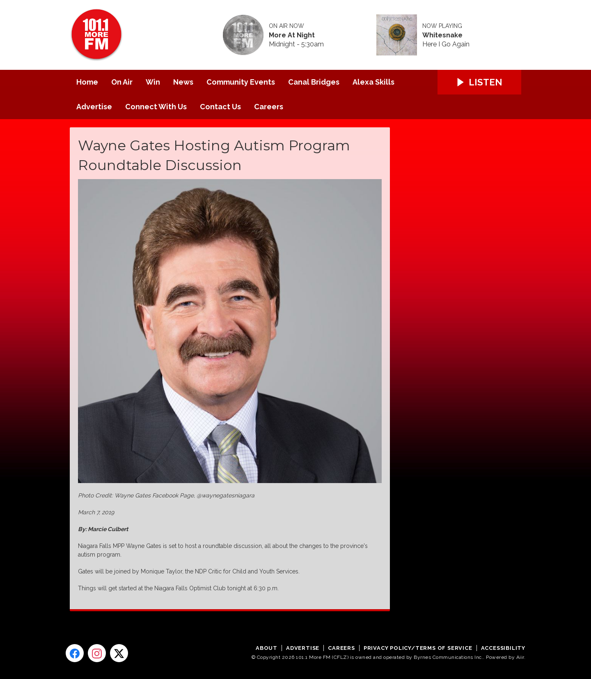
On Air (122, 82)
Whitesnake (442, 35)
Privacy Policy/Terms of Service (418, 648)
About (266, 648)
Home (87, 82)
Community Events (240, 82)
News (183, 82)
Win (153, 82)
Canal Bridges (313, 82)
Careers (268, 106)
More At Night (292, 35)
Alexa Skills (373, 82)
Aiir (520, 657)
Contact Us (220, 106)
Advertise (94, 106)
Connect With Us (156, 106)
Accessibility (503, 648)
